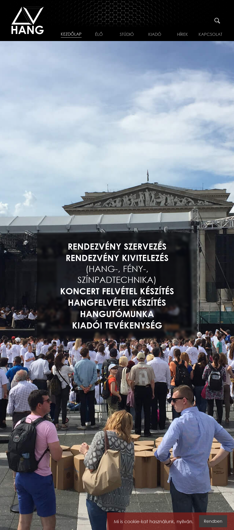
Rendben (213, 521)
